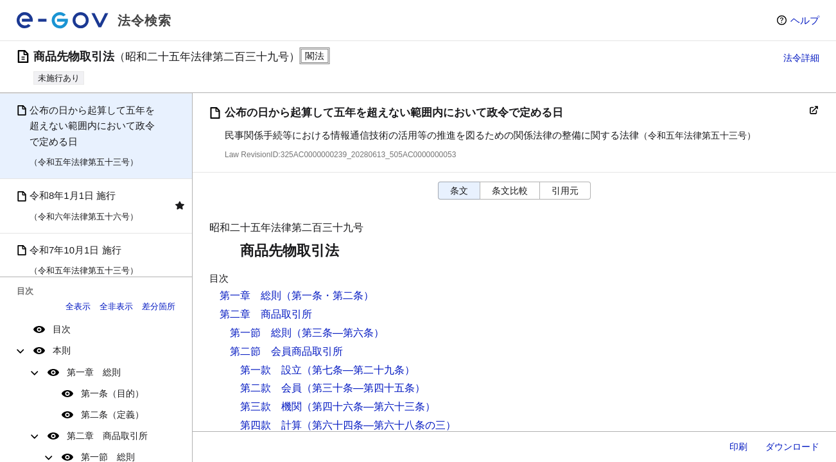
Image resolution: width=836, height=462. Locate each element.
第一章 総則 (94, 372)
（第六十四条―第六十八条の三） (379, 425)
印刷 (738, 446)
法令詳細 (801, 58)
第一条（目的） (112, 393)
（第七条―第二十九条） (358, 369)
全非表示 (116, 306)
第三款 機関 (271, 406)
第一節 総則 (261, 332)
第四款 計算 (271, 425)
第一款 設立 (271, 369)
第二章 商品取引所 (107, 436)
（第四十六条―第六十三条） (368, 406)
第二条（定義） (112, 414)
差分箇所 (158, 306)
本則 (62, 350)
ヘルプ (804, 20)
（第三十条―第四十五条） (363, 387)
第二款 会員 (271, 387)
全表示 (78, 306)
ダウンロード (792, 446)
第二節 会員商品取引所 (286, 351)
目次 (62, 329)
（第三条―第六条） (338, 332)
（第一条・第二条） (327, 295)
